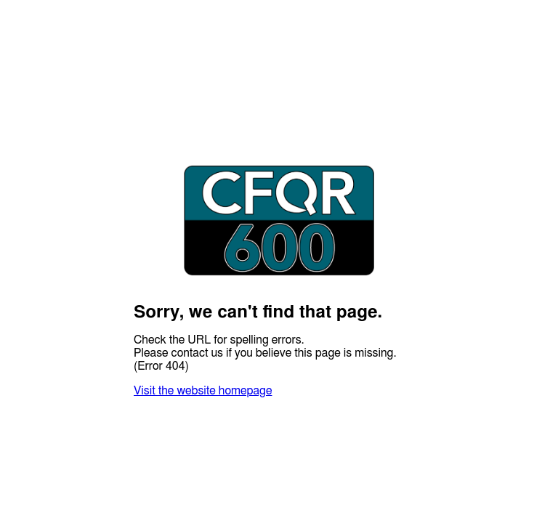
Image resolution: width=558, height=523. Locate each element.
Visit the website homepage (203, 391)
